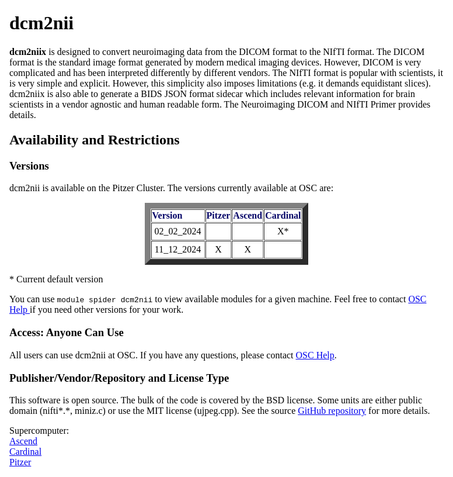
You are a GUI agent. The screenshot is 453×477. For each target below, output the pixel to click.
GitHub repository (332, 411)
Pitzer (20, 462)
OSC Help (315, 355)
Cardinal (25, 452)
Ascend (23, 441)
